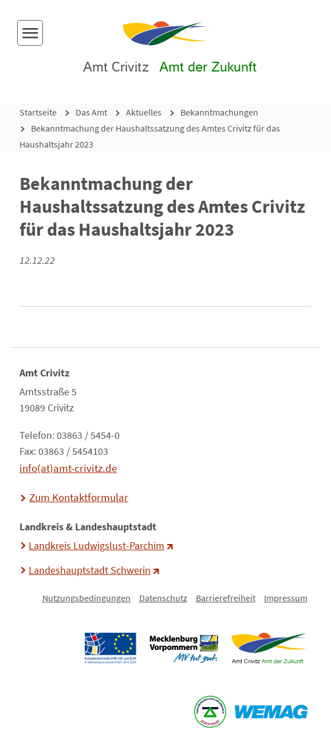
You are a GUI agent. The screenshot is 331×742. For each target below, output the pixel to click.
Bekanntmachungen (219, 112)
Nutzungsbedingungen (86, 598)
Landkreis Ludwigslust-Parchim (96, 545)
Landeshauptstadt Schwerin (90, 570)
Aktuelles (143, 112)
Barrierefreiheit (225, 598)
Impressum (286, 598)
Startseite (38, 112)
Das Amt (91, 112)
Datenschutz (163, 598)
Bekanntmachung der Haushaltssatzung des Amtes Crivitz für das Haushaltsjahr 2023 (149, 136)
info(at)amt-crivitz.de (68, 468)
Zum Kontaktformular (78, 497)
